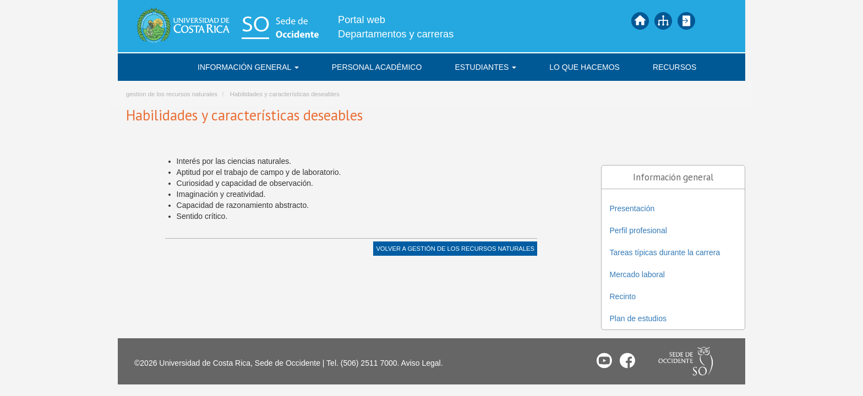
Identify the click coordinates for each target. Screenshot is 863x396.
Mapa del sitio (663, 21)
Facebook (627, 360)
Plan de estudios (638, 318)
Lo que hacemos (584, 67)
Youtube (604, 360)
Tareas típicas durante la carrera (665, 252)
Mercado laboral (637, 274)
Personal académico (377, 67)
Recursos (674, 67)
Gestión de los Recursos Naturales (470, 248)
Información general (248, 67)
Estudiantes (485, 67)
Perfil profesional (638, 230)
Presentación (632, 208)
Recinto (623, 296)
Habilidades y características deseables (285, 94)
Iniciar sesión (686, 21)
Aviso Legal (421, 363)
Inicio (640, 21)
